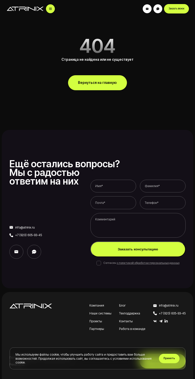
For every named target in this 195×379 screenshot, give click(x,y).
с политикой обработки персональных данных (148, 263)
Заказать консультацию (138, 249)
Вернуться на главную (97, 83)
